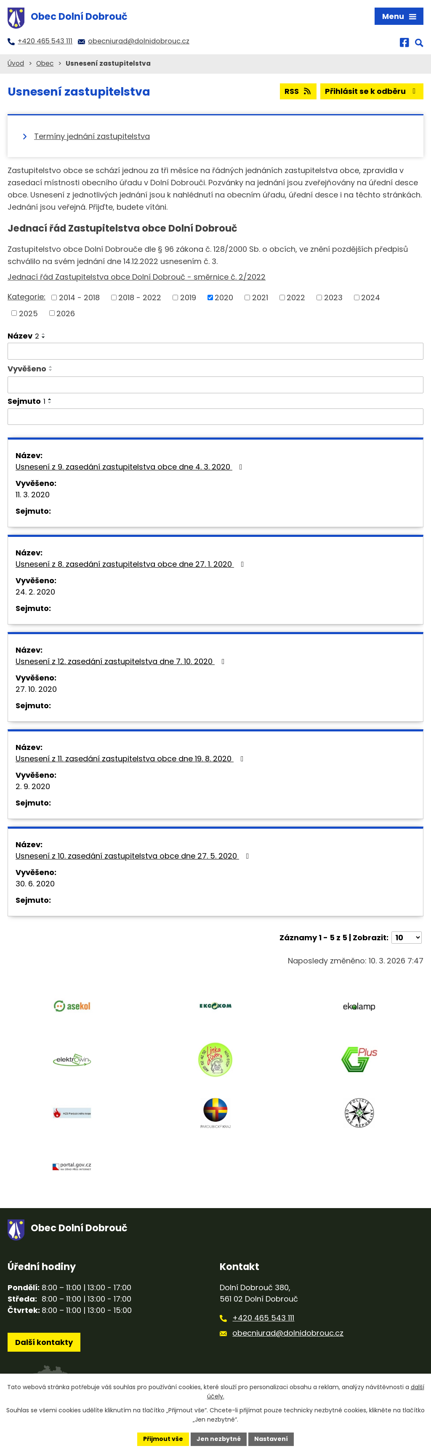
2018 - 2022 (139, 297)
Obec (44, 63)
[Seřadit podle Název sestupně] (43, 337)
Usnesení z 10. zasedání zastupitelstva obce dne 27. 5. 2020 (134, 856)
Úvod (16, 63)
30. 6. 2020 (35, 883)
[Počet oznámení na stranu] (406, 937)
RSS (298, 91)
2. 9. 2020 (33, 786)
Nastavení (271, 1439)
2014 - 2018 (79, 297)
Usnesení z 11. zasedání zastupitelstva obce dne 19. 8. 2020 (131, 758)
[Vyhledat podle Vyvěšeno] (215, 384)
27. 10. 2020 (36, 689)
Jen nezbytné (219, 1439)
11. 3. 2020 (33, 494)
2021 (260, 297)
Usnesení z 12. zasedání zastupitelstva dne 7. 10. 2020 (122, 661)
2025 (28, 313)
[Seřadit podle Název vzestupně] (43, 334)
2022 (296, 297)
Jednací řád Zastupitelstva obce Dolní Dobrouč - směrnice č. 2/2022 (137, 277)
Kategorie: (26, 296)
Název (23, 336)
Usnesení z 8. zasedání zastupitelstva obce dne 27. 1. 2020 (131, 564)
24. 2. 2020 (35, 592)
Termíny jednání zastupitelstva (92, 136)
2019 (188, 297)
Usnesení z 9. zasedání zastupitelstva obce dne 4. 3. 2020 (131, 467)
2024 (370, 297)
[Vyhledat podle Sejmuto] (215, 416)
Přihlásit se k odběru (372, 91)
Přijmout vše (163, 1439)
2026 (65, 313)
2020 (224, 297)
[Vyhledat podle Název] (215, 351)
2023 (333, 297)
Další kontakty (44, 1342)
